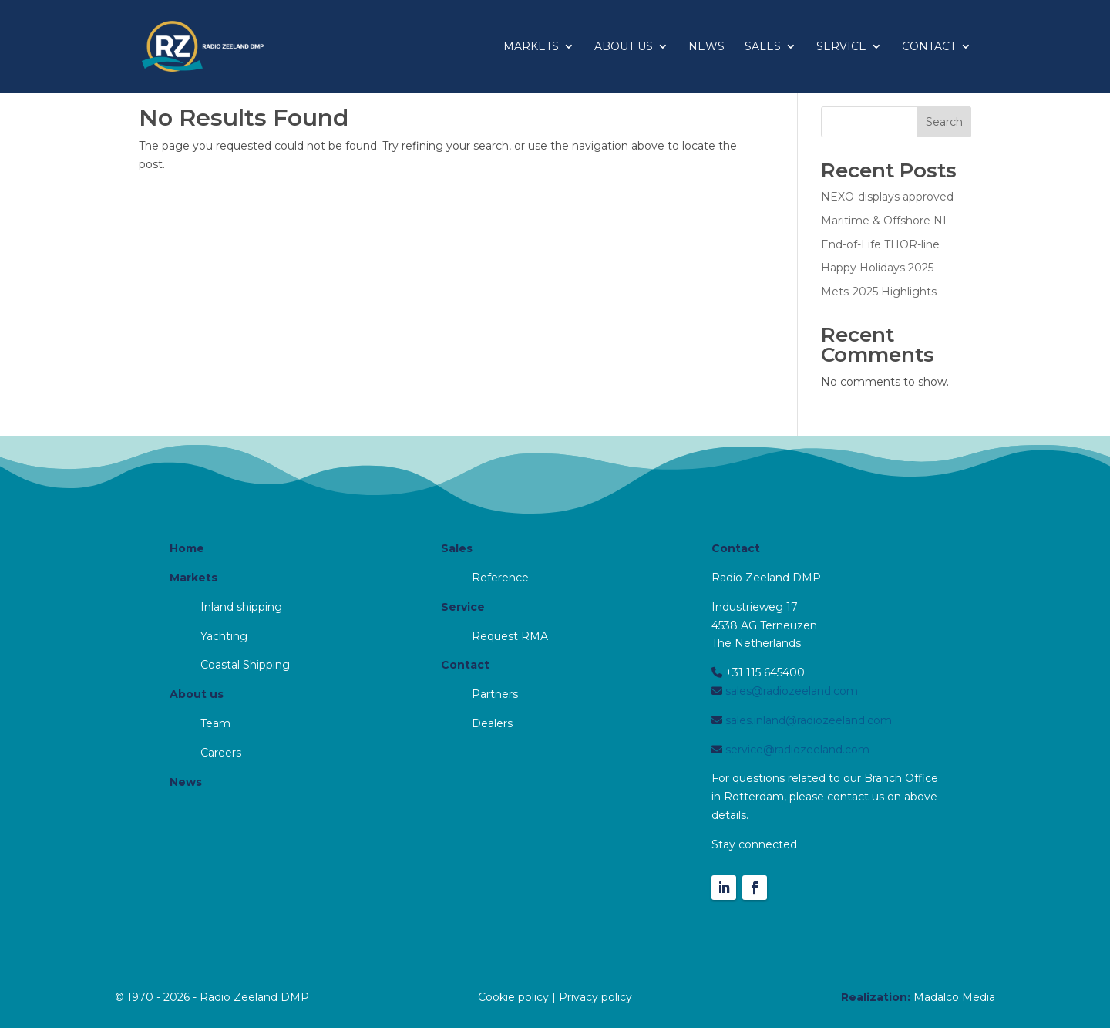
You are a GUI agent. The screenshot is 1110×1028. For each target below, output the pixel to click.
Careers (220, 753)
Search (944, 122)
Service (841, 47)
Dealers (492, 723)
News (706, 47)
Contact (929, 47)
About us (623, 47)
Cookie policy (513, 997)
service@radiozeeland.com (796, 750)
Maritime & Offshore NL (885, 221)
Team (215, 723)
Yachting (223, 636)
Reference (500, 578)
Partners (495, 694)
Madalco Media (954, 997)
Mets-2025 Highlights (879, 291)
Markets (531, 47)
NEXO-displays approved (887, 197)
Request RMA (510, 636)
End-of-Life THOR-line (880, 244)
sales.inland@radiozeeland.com (807, 720)
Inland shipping (241, 607)
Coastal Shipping (245, 665)
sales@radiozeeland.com (790, 691)
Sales (763, 47)
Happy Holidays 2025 (877, 268)
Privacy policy (595, 997)
